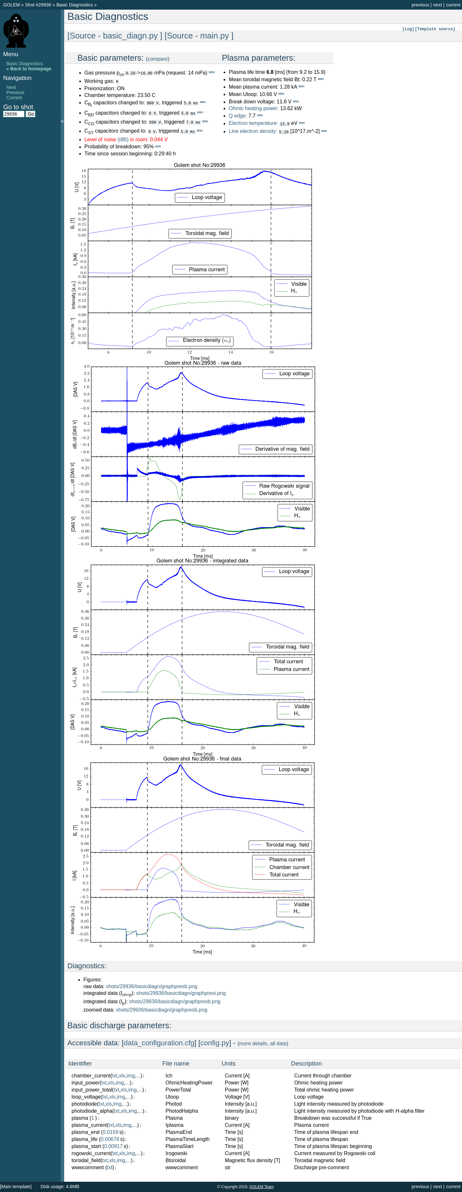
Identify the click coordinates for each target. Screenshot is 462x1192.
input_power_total (92, 1089)
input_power (85, 1082)
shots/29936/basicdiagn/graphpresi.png (181, 993)
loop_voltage (86, 1096)
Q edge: (238, 115)
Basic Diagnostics (75, 4)
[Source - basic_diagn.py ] (114, 35)
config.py (215, 1043)
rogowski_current (91, 1153)
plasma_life (85, 1139)
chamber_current (91, 1075)
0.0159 (110, 1132)
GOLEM (12, 4)
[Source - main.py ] (199, 35)
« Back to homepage (28, 68)
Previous (15, 92)
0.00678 (110, 1139)
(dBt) (123, 139)
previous (420, 4)
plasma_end (85, 1132)
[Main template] (15, 1186)
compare (157, 59)
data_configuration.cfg (159, 1043)
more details (253, 1043)
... (138, 1075)
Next (11, 87)
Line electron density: (253, 131)
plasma (80, 1117)
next (437, 4)
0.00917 (113, 1146)
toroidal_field (86, 1160)
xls (122, 1075)
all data (278, 1043)
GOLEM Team (261, 1187)
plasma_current (89, 1124)
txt (114, 1075)
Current (14, 97)
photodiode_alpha (92, 1110)
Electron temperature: (253, 123)
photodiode (84, 1103)
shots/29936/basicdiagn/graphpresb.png (151, 986)
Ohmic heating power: (254, 108)
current (453, 4)
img (131, 1075)
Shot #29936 (38, 4)
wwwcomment (88, 1167)
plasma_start (86, 1146)
